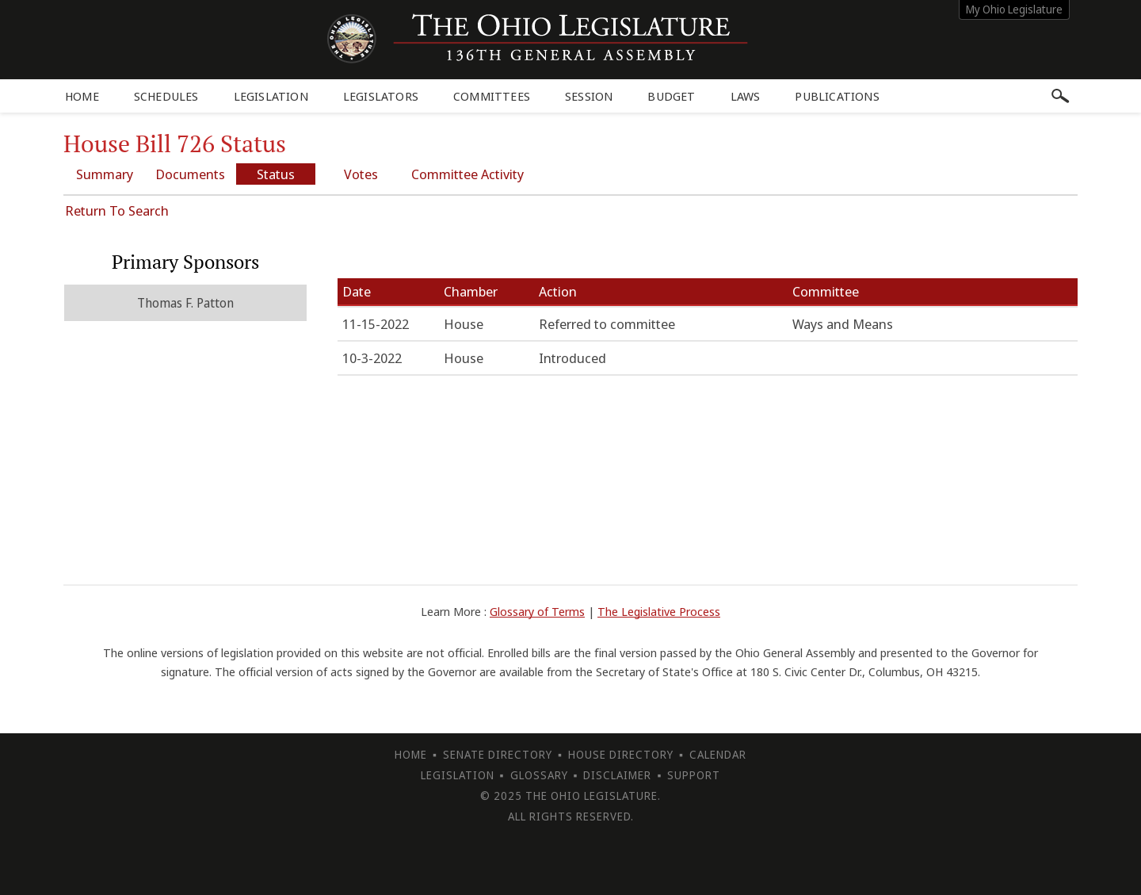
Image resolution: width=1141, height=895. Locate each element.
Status (276, 174)
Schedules (166, 96)
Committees (491, 96)
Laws (746, 96)
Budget (671, 96)
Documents (190, 174)
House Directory (621, 754)
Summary (104, 174)
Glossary (539, 774)
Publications (837, 96)
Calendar (717, 754)
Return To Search (117, 210)
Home (82, 96)
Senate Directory (497, 754)
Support (693, 774)
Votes (361, 174)
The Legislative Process (658, 611)
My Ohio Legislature (1014, 9)
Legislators (380, 96)
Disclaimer (617, 774)
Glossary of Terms (537, 611)
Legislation (271, 96)
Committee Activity (467, 174)
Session (588, 96)
